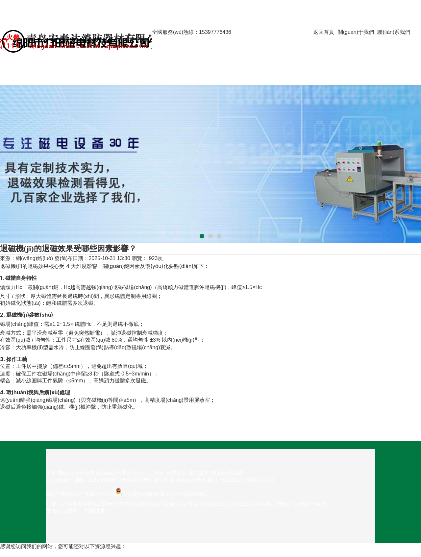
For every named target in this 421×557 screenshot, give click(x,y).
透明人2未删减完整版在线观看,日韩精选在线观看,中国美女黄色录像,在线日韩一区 (95, 553)
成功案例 (10, 74)
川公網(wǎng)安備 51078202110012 (164, 493)
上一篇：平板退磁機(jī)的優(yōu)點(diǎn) (47, 420)
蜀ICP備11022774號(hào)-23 (241, 480)
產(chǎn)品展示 (170, 53)
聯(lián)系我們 (393, 32)
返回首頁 (323, 32)
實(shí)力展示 (168, 60)
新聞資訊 (10, 67)
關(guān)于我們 (356, 32)
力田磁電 (94, 511)
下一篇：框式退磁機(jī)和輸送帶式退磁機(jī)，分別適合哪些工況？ (77, 427)
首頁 (157, 39)
